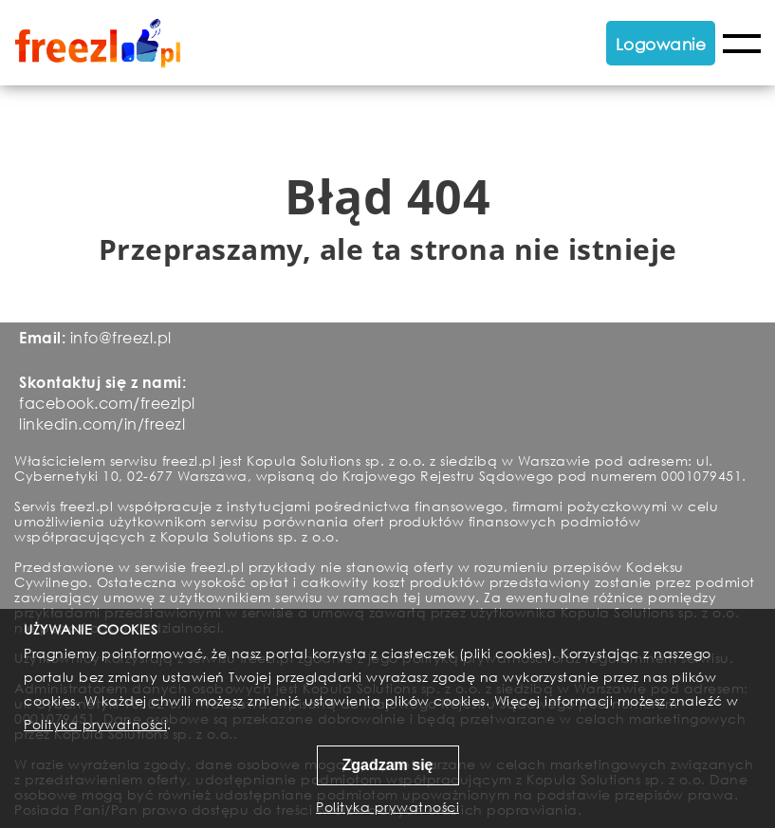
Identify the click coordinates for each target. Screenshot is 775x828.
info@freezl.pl (121, 337)
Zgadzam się (387, 765)
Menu (742, 43)
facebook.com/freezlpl (107, 403)
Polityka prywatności (95, 724)
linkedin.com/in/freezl (102, 423)
